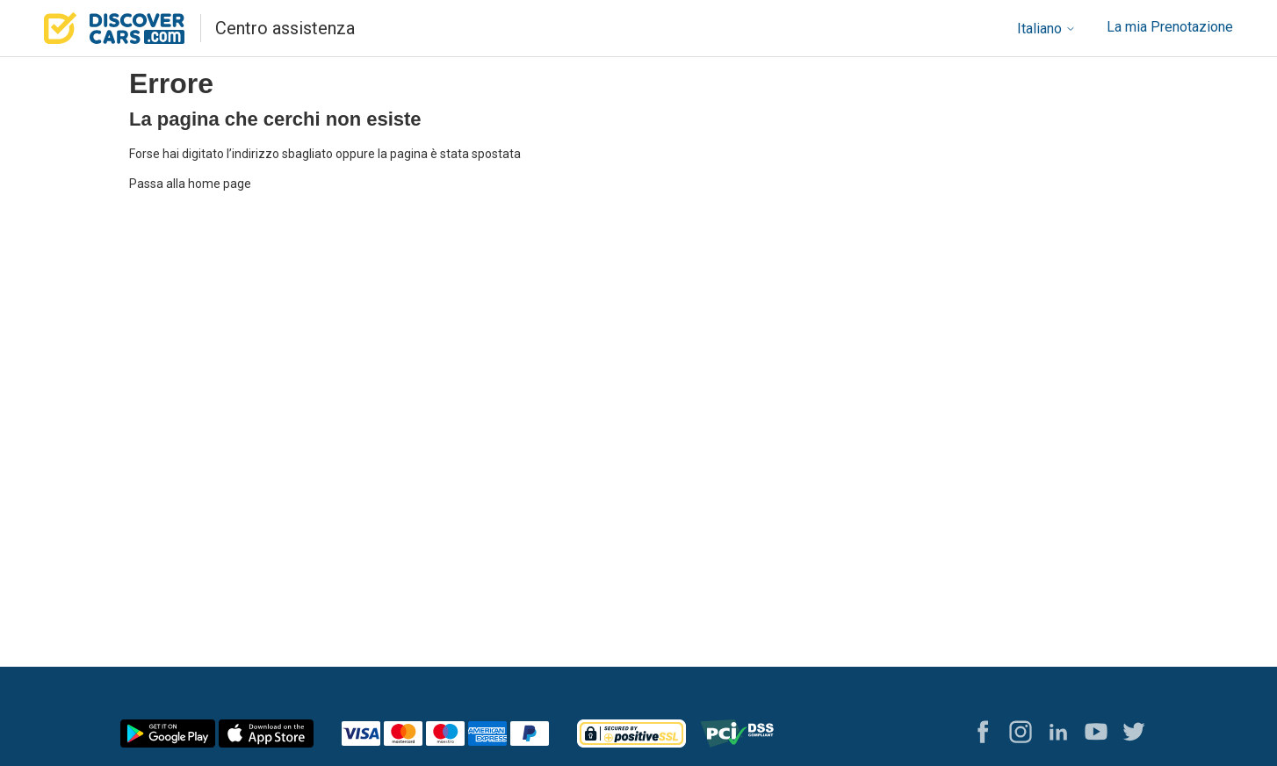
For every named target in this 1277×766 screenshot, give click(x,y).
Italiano (1046, 28)
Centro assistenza (285, 28)
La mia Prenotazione (1170, 26)
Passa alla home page (190, 184)
